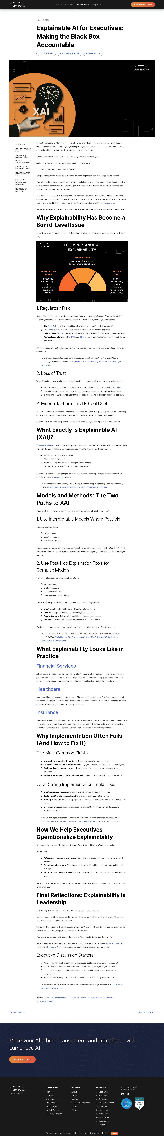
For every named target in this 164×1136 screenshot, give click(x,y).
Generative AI (52, 1106)
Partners (75, 1095)
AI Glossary (101, 1124)
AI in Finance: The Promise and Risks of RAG (75, 637)
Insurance (47, 712)
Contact (74, 1099)
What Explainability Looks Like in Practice (23, 167)
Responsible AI (93, 53)
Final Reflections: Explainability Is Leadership (21, 189)
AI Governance (102, 1095)
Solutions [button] (69, 4)
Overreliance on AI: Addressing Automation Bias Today (74, 821)
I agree (114, 1133)
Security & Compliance (80, 1103)
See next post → (146, 1012)
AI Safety (82, 998)
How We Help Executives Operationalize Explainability (20, 181)
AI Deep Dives (102, 1092)
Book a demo (114, 943)
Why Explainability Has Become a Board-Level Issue (23, 149)
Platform (58, 4)
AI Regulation (46, 53)
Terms (74, 1110)
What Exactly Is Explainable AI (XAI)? (22, 156)
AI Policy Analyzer (54, 1114)
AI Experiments (102, 1121)
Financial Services (56, 666)
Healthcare (48, 689)
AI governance (109, 203)
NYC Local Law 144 (52, 330)
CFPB (72, 337)
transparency (58, 477)
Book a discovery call (143, 4)
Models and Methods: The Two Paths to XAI (22, 161)
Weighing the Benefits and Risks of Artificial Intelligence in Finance (78, 487)
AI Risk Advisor (52, 1110)
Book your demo (22, 1059)
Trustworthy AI (46, 1001)
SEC (82, 337)
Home (48, 1092)
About (74, 1092)
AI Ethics (72, 998)
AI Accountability (59, 998)
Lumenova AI (17, 4)
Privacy (74, 1106)
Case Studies (101, 1106)
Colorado (61, 333)
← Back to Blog (17, 1012)
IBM (119, 387)
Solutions (50, 1099)
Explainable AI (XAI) (44, 445)
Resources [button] (82, 4)
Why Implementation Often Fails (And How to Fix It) (22, 173)
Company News (103, 1110)
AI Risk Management (69, 53)
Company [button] (95, 4)
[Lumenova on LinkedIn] (122, 1094)
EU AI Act (52, 326)
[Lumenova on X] (128, 1094)
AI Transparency (95, 998)
